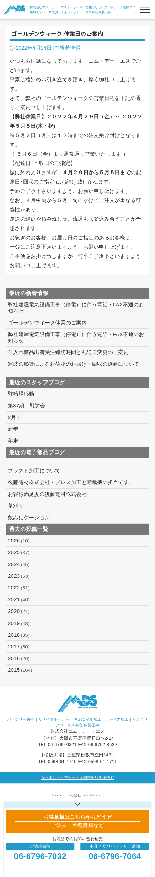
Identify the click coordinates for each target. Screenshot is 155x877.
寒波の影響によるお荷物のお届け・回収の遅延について (73, 364)
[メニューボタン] (145, 10)
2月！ (14, 417)
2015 (20, 670)
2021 (19, 599)
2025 (19, 552)
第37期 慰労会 (26, 405)
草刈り (16, 506)
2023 (19, 576)
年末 (13, 440)
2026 (19, 540)
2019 (19, 623)
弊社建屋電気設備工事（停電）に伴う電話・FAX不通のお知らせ (76, 308)
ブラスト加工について (34, 470)
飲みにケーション (29, 517)
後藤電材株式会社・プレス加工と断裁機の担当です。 (71, 482)
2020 (19, 611)
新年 (13, 429)
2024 (19, 564)
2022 (19, 588)
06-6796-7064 (115, 856)
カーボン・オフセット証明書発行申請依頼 (77, 777)
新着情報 (69, 48)
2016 (19, 658)
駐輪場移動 (21, 394)
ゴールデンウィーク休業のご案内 (47, 322)
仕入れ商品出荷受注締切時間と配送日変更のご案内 (68, 352)
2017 (19, 647)
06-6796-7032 (40, 856)
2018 (19, 635)
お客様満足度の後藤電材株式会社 (47, 494)
